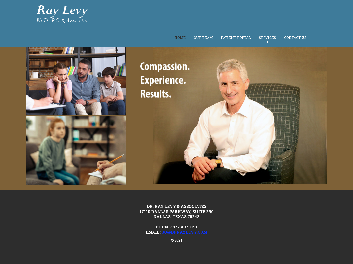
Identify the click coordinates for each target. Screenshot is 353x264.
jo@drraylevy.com (184, 232)
